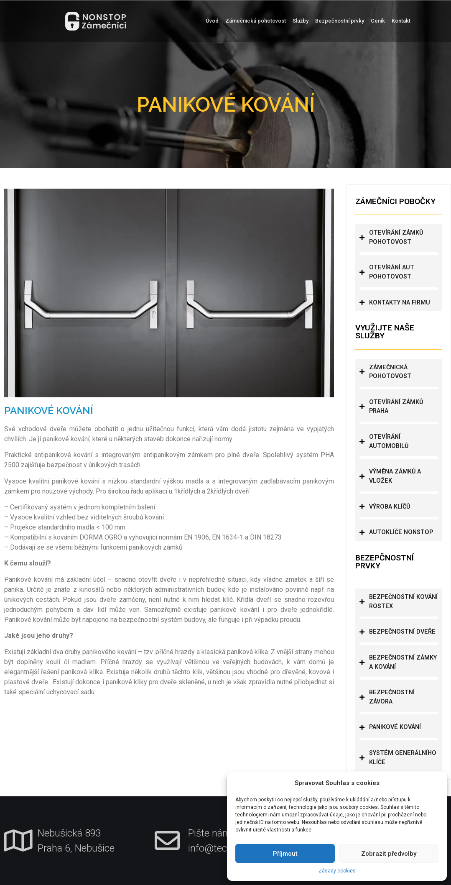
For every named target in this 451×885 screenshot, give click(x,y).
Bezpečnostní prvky (339, 21)
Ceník (378, 21)
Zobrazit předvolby (388, 853)
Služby (300, 21)
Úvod (212, 21)
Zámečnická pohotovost (255, 21)
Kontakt (401, 21)
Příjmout (285, 853)
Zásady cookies (337, 871)
